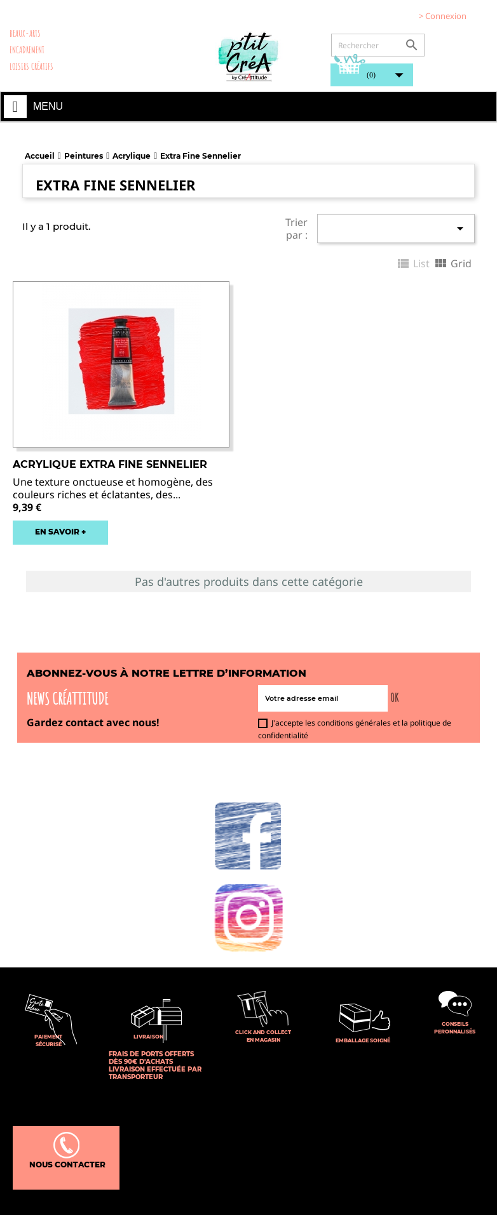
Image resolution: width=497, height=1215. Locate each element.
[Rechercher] (378, 45)
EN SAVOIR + (60, 531)
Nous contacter (66, 1150)
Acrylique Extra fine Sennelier (110, 464)
